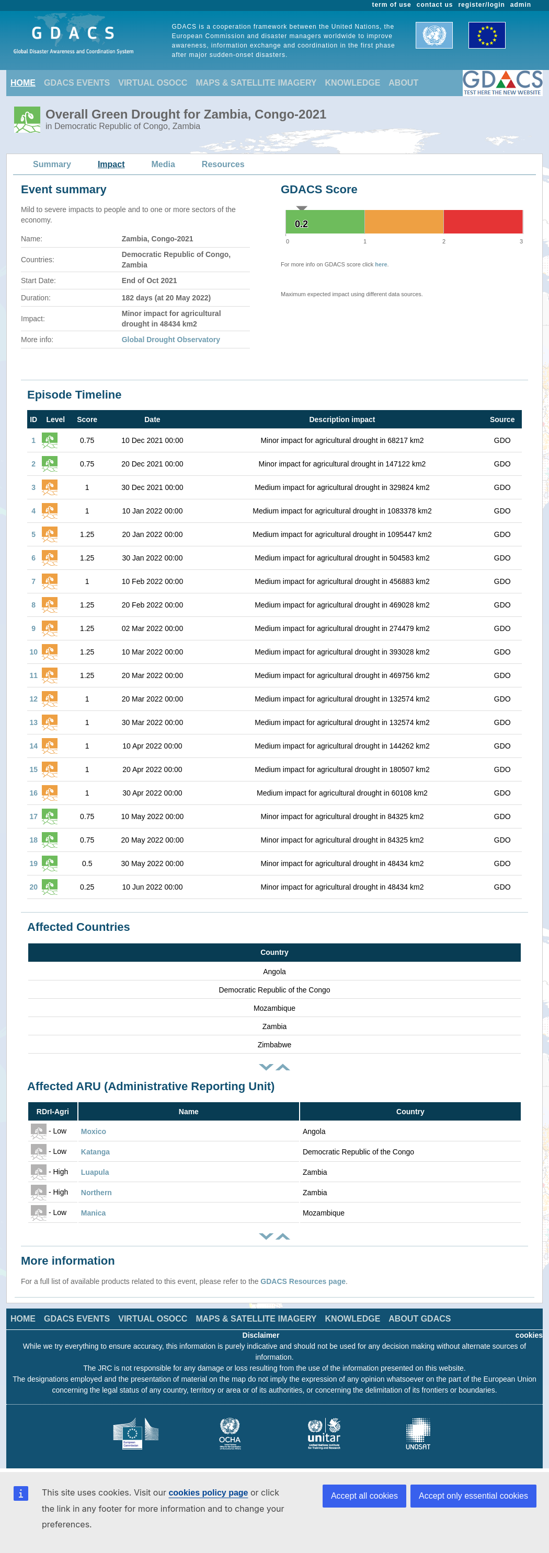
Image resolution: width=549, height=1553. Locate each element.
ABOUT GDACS (419, 1318)
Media (163, 164)
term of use (391, 4)
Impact (111, 164)
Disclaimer (261, 1335)
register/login (481, 4)
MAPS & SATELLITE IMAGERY (256, 82)
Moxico (93, 1131)
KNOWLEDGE (353, 82)
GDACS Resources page (303, 1281)
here (381, 264)
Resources (223, 164)
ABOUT (403, 82)
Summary (52, 164)
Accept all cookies (364, 1495)
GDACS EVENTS (77, 82)
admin (520, 4)
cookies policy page (208, 1492)
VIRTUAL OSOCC (152, 82)
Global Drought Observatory (171, 339)
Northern (96, 1192)
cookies (529, 1335)
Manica (93, 1213)
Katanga (95, 1152)
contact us (435, 4)
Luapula (95, 1172)
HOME (23, 82)
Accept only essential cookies (473, 1495)
